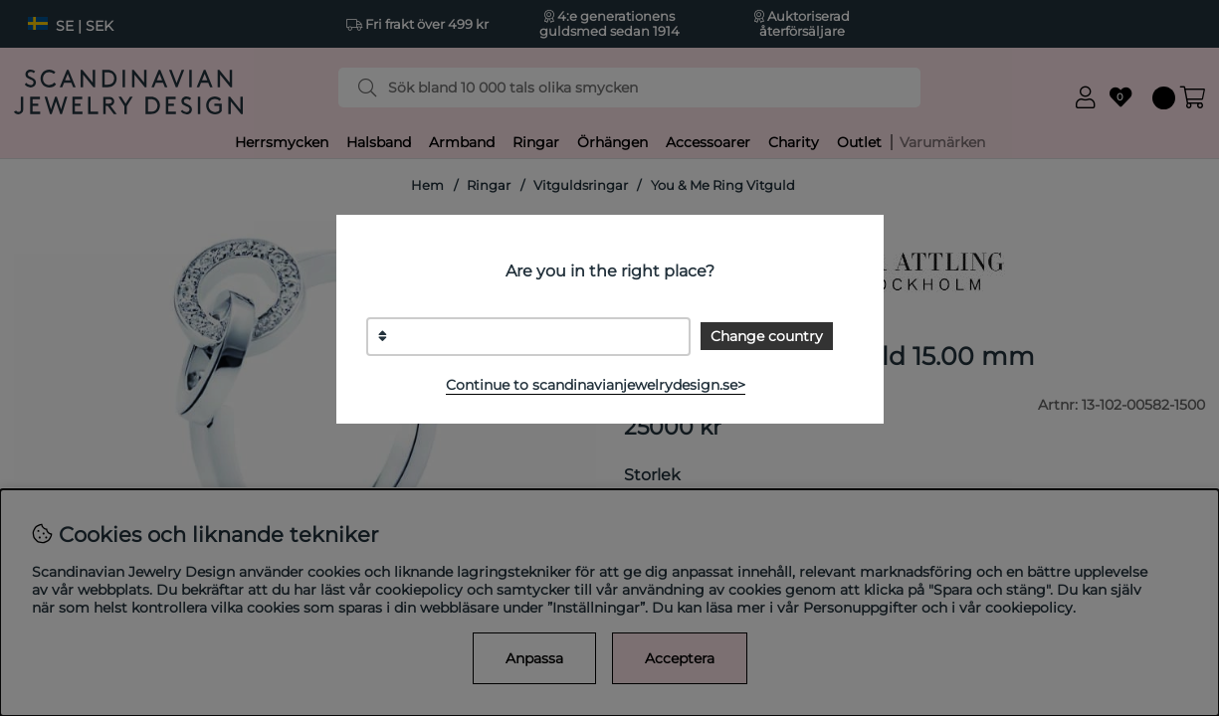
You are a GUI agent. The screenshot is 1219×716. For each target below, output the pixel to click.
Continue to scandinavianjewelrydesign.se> (595, 385)
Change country (767, 336)
